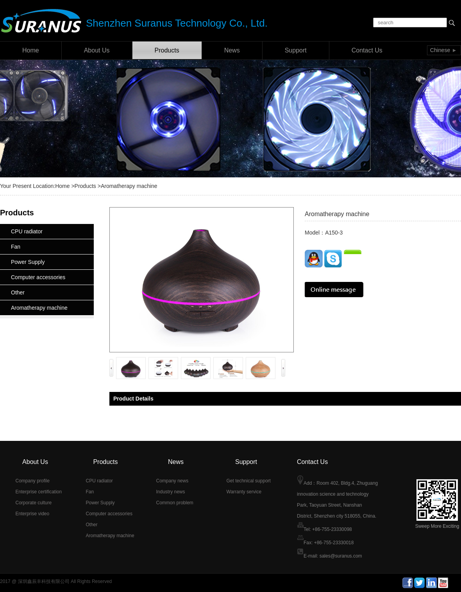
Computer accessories (38, 277)
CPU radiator (27, 231)
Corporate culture (34, 502)
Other (18, 292)
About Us (97, 50)
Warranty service (244, 492)
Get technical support (249, 481)
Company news (172, 481)
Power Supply (28, 262)
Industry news (170, 492)
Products (167, 50)
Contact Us (367, 50)
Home (30, 50)
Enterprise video (33, 513)
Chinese (440, 50)
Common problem (174, 502)
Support (296, 50)
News (232, 50)
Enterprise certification (39, 492)
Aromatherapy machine (39, 308)
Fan (15, 247)
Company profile (33, 481)
